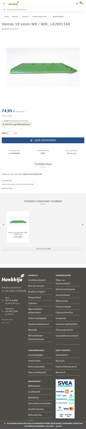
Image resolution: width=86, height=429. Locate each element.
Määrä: (4, 133)
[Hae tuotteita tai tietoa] (43, 9)
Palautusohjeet (63, 306)
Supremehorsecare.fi (66, 366)
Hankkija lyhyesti (37, 280)
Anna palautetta (36, 366)
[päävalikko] (4, 3)
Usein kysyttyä (35, 354)
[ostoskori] (82, 3)
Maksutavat (62, 300)
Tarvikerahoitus (36, 409)
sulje (59, 426)
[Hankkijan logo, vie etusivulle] (15, 3)
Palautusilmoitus (64, 312)
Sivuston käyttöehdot (66, 324)
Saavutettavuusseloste (67, 335)
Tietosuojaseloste (64, 329)
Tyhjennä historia (43, 249)
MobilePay (33, 397)
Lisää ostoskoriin (43, 140)
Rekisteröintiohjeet (65, 289)
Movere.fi (60, 372)
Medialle (32, 329)
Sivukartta (61, 318)
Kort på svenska (36, 285)
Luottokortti (34, 391)
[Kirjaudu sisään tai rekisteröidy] (76, 3)
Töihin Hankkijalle (37, 318)
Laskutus (32, 303)
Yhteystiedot (34, 297)
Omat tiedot (34, 360)
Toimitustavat (63, 295)
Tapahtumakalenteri (38, 324)
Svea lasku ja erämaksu (40, 403)
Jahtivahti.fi (62, 354)
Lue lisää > (50, 426)
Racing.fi (60, 360)
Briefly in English (36, 291)
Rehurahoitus (35, 414)
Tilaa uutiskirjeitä (37, 372)
